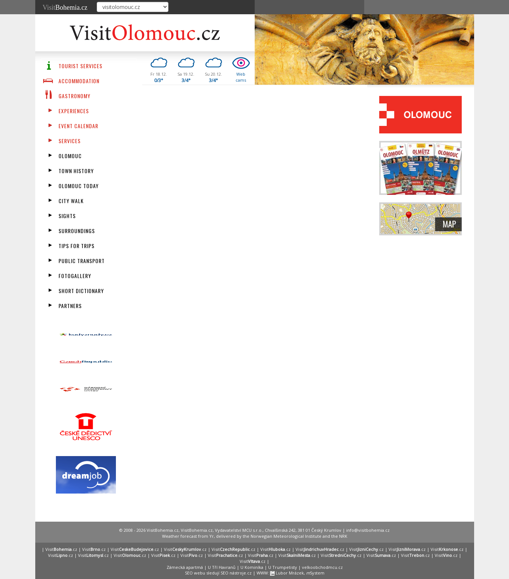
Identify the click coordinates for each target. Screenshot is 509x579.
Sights (67, 216)
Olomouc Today (79, 186)
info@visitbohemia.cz (368, 530)
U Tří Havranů (222, 567)
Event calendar (78, 126)
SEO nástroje (233, 573)
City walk (71, 201)
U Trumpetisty (282, 567)
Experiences (74, 111)
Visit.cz (61, 549)
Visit (65, 7)
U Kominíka (251, 567)
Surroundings (77, 231)
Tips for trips (77, 246)
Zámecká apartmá (185, 567)
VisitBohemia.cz (197, 530)
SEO (189, 573)
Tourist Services (80, 66)
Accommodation (79, 81)
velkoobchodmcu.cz (322, 567)
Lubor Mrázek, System (297, 573)
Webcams (241, 77)
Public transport (82, 261)
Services (70, 141)
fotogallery (75, 276)
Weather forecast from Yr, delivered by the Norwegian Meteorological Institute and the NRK (254, 536)
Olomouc (70, 156)
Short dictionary (81, 291)
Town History (76, 171)
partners (70, 306)
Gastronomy (74, 96)
